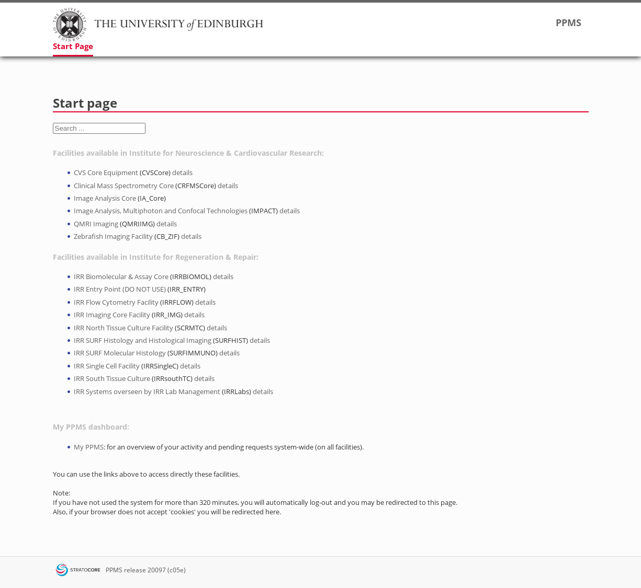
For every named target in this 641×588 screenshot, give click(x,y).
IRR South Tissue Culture (112, 378)
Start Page (73, 46)
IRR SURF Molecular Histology (120, 353)
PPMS (114, 570)
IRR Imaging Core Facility (112, 314)
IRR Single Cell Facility (107, 366)
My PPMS (89, 447)
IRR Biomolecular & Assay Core (121, 276)
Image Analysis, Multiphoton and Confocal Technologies (161, 210)
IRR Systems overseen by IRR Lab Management (147, 391)
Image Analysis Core (105, 198)
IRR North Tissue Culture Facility (123, 327)
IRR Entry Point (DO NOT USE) (120, 289)
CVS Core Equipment (106, 172)
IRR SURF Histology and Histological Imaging (142, 340)
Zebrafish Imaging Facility (113, 236)
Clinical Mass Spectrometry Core (124, 185)
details (182, 172)
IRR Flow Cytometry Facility (116, 302)
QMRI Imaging (96, 223)
